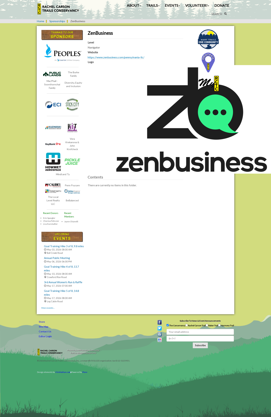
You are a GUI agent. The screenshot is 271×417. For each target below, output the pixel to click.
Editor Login (45, 336)
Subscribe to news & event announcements (200, 321)
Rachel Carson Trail (195, 325)
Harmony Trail (226, 325)
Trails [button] (153, 5)
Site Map (43, 326)
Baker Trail (212, 325)
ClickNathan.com (62, 372)
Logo (91, 62)
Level (91, 42)
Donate (221, 5)
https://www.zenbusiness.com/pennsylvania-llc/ (116, 57)
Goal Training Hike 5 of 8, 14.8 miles (61, 292)
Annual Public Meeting (57, 257)
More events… (48, 308)
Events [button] (172, 5)
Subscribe (200, 345)
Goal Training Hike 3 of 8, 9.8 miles (64, 246)
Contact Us (45, 331)
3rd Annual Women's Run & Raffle (63, 282)
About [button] (134, 5)
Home (40, 21)
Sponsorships (57, 21)
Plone (84, 372)
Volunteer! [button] (197, 5)
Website (93, 52)
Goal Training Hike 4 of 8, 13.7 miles (61, 268)
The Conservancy (176, 325)
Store (42, 321)
